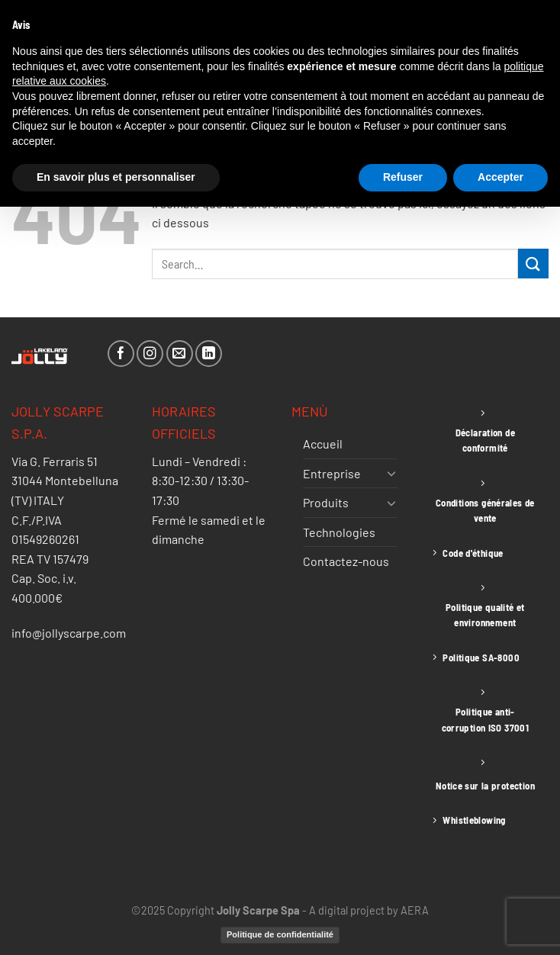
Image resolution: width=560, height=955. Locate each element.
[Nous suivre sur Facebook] (121, 353)
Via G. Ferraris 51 (54, 461)
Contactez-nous (346, 561)
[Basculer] (391, 473)
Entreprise (332, 473)
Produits (326, 502)
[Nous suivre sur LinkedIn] (208, 353)
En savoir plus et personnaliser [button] (116, 177)
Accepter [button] (500, 177)
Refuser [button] (403, 177)
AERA (415, 910)
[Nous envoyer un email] (179, 353)
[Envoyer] (533, 263)
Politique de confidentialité (280, 934)
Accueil (323, 443)
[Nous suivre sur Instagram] (150, 353)
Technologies (339, 532)
